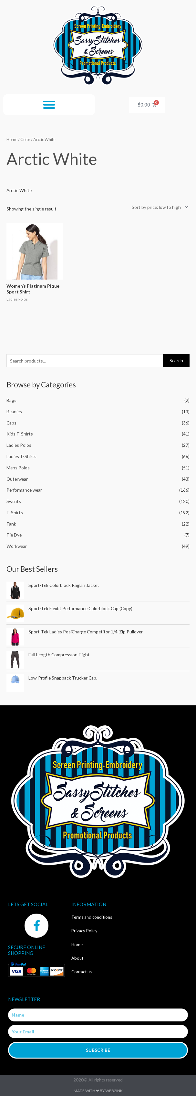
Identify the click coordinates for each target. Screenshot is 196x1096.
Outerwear (17, 479)
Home (11, 139)
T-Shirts (14, 512)
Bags (11, 400)
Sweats (13, 501)
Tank (11, 524)
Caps (11, 422)
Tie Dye (14, 535)
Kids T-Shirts (19, 433)
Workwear (16, 546)
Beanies (14, 411)
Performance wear (24, 490)
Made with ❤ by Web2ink (98, 1090)
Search (176, 360)
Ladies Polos (18, 445)
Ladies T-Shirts (21, 456)
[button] (49, 104)
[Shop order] (159, 207)
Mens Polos (18, 467)
